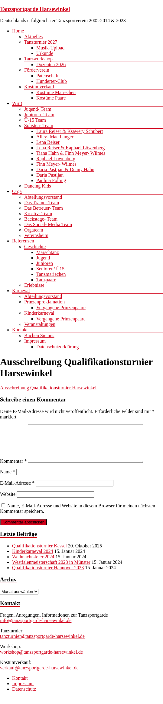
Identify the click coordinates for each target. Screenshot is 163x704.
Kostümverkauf (39, 86)
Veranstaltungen (39, 324)
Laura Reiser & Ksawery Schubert (69, 131)
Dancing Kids (37, 185)
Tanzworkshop (38, 58)
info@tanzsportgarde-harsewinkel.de (35, 627)
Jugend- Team (37, 109)
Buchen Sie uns (39, 335)
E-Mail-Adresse (17, 490)
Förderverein (36, 70)
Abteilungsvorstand (43, 197)
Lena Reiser (48, 142)
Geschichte (35, 246)
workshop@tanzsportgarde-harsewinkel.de (41, 659)
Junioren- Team (39, 114)
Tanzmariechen (51, 274)
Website (7, 501)
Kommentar (13, 468)
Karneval (21, 290)
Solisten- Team (38, 125)
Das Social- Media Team (48, 224)
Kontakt (20, 329)
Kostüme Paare (51, 97)
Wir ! (17, 103)
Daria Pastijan (50, 175)
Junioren (44, 263)
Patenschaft (47, 75)
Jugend (43, 257)
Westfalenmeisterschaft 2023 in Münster (51, 569)
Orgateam (33, 229)
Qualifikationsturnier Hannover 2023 (48, 574)
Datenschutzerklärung (57, 346)
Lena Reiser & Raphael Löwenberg (70, 147)
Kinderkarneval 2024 (32, 558)
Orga (17, 191)
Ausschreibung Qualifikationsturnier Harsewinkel (48, 387)
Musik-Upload (50, 47)
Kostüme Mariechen (56, 92)
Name (7, 479)
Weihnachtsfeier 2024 (33, 564)
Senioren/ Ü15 (50, 268)
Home (18, 30)
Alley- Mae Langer (54, 136)
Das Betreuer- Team (43, 208)
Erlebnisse (34, 285)
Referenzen (23, 240)
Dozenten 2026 (51, 64)
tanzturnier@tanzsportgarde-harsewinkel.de (42, 643)
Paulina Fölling (51, 180)
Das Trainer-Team (41, 202)
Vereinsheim (36, 235)
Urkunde (44, 53)
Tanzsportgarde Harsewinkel (35, 9)
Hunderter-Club (51, 81)
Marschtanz (47, 252)
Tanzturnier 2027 (40, 42)
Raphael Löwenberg (55, 158)
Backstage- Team (40, 219)
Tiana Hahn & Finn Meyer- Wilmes (70, 153)
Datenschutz (24, 696)
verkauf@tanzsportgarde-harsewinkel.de (39, 675)
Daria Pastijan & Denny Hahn (65, 169)
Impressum (35, 341)
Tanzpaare (46, 279)
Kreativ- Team (38, 213)
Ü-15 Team (35, 120)
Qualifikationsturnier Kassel (39, 553)
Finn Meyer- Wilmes (56, 164)
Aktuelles (33, 36)
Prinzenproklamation (44, 301)
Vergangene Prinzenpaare (61, 307)
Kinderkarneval (39, 313)
